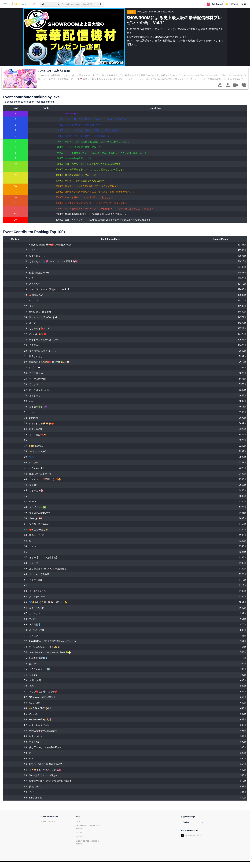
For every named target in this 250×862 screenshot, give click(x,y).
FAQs (78, 821)
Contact (79, 833)
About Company (48, 821)
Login (243, 4)
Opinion (79, 837)
